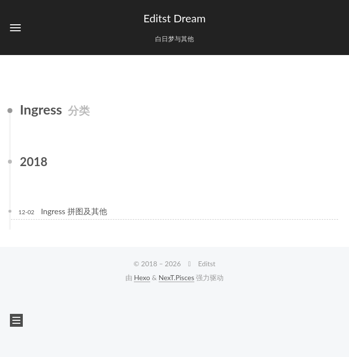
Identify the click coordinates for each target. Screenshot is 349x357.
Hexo (142, 277)
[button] (15, 27)
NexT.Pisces (176, 277)
